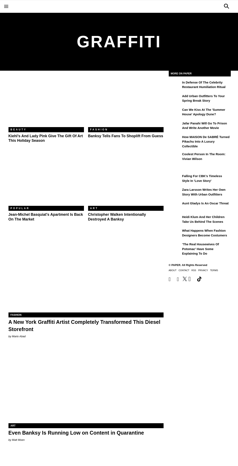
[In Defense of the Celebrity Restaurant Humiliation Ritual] (175, 85)
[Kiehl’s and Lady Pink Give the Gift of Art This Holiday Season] (46, 102)
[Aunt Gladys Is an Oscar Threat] (175, 206)
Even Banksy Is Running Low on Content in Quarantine (76, 433)
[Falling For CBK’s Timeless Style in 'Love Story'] (175, 179)
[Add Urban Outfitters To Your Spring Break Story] (175, 99)
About (173, 270)
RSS (193, 270)
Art (94, 208)
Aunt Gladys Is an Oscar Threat (205, 203)
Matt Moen (18, 439)
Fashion (99, 129)
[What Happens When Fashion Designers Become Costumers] (175, 233)
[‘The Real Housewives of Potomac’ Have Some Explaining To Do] (175, 247)
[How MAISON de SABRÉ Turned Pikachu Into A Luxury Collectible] (175, 140)
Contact (183, 270)
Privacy (203, 270)
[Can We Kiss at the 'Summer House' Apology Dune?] (175, 112)
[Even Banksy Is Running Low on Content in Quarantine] (86, 384)
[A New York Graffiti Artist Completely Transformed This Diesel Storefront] (86, 273)
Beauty (19, 129)
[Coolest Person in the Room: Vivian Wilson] (175, 157)
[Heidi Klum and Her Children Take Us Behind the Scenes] (175, 220)
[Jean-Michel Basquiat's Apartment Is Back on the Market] (46, 181)
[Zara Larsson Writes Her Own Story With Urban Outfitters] (175, 192)
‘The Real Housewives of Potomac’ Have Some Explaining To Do (200, 248)
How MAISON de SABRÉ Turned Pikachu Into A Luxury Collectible (206, 141)
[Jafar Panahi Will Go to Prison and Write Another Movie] (175, 126)
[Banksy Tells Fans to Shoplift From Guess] (126, 102)
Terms (214, 270)
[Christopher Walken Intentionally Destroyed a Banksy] (126, 181)
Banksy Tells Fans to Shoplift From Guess (125, 136)
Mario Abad (19, 336)
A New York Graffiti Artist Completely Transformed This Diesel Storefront (84, 325)
